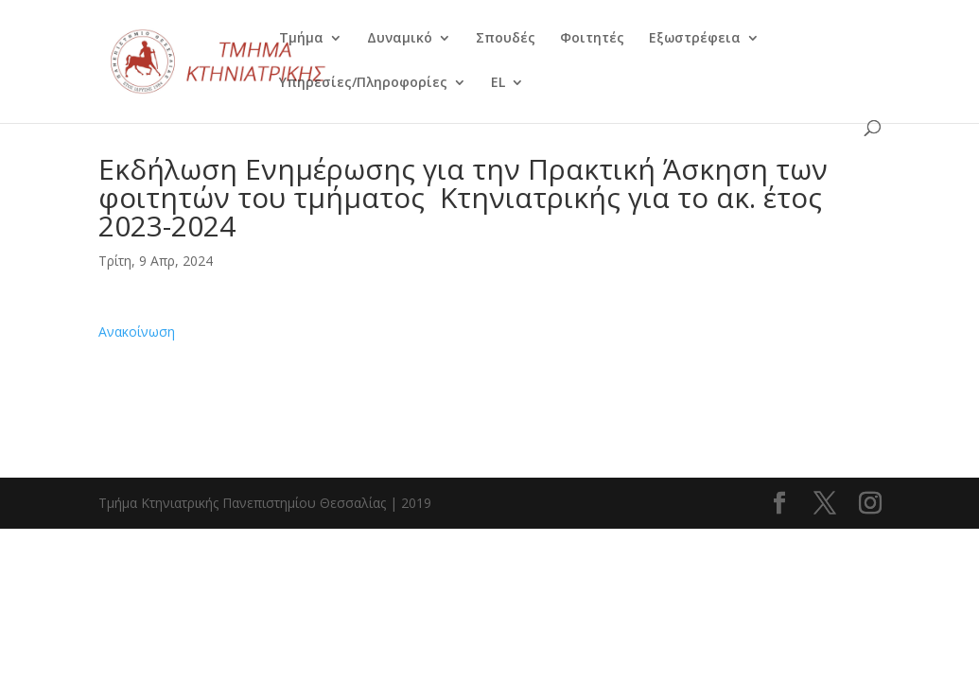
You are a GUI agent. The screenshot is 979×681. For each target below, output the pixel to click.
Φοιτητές (592, 38)
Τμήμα (301, 38)
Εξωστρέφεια (695, 38)
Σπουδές (505, 38)
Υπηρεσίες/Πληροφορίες (363, 83)
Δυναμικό (399, 38)
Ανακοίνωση (136, 331)
